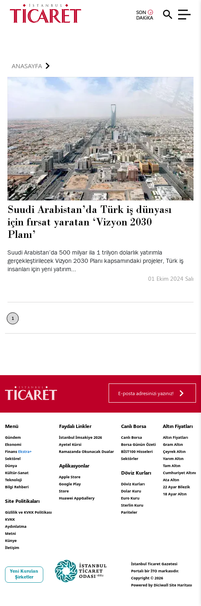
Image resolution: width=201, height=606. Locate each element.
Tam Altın (171, 465)
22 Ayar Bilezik (176, 487)
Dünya (11, 465)
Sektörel (12, 458)
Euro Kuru (130, 498)
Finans (18, 451)
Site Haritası (180, 585)
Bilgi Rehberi (17, 487)
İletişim (12, 547)
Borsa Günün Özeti (138, 444)
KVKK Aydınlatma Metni (16, 526)
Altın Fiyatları (175, 437)
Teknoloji (13, 479)
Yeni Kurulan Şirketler (24, 574)
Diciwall (161, 585)
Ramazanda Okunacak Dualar (86, 451)
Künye (11, 540)
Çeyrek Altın (174, 451)
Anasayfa (27, 65)
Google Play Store (70, 487)
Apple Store (70, 477)
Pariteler (129, 512)
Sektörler (130, 458)
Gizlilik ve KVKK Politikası (28, 512)
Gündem (13, 437)
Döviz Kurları (133, 484)
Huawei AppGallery (77, 498)
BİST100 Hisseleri (137, 451)
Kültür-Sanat (17, 472)
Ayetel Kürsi (70, 444)
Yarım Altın (173, 458)
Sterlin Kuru (132, 505)
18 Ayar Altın (174, 494)
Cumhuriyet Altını (179, 472)
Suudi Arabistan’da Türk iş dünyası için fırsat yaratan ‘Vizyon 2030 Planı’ (89, 222)
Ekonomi (13, 444)
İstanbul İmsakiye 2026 (80, 437)
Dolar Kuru (131, 491)
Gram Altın (173, 444)
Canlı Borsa (131, 437)
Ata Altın (171, 479)
